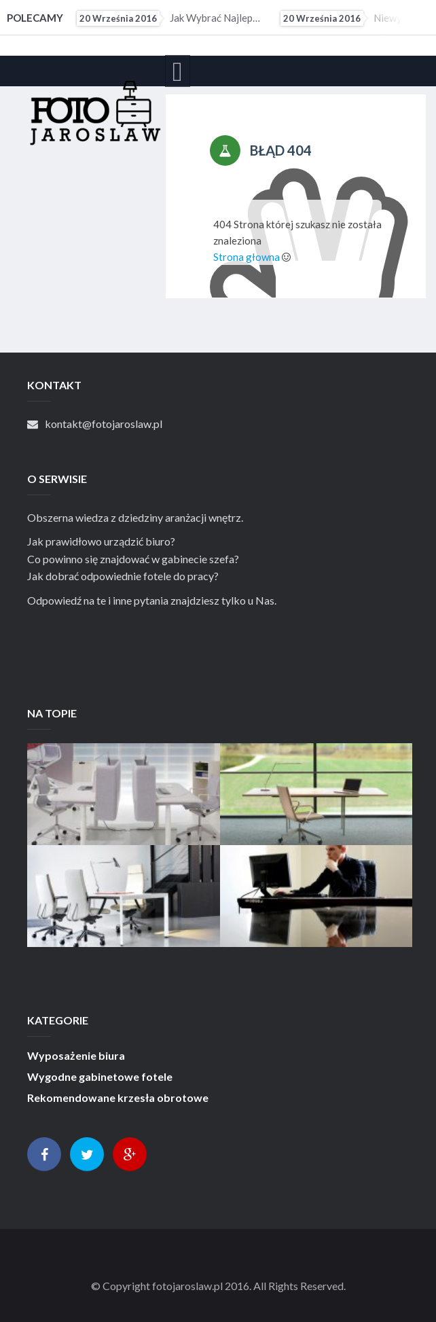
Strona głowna (246, 257)
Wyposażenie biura (76, 1055)
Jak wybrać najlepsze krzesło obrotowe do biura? (169, 18)
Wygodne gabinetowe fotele (99, 1076)
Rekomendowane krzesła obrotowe (117, 1097)
